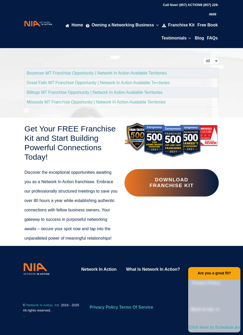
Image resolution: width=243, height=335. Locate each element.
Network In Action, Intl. (43, 305)
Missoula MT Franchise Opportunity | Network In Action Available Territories (96, 102)
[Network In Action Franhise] (36, 269)
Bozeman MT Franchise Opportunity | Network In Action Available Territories (97, 73)
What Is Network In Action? (153, 269)
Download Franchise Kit (172, 182)
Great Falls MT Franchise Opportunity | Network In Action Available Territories (98, 82)
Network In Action (98, 269)
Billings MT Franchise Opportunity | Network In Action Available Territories (94, 92)
